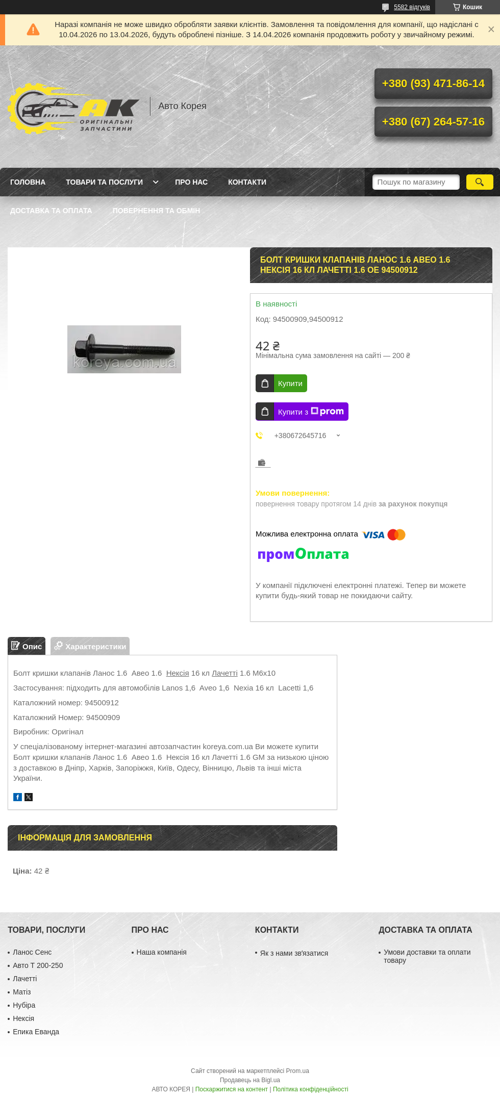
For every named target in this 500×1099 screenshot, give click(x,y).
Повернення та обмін (157, 211)
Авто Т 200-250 (38, 965)
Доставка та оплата (51, 211)
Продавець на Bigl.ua (250, 1080)
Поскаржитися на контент (231, 1089)
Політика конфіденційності (310, 1089)
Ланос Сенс (32, 952)
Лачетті (225, 673)
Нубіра (24, 1005)
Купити (290, 383)
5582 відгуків (412, 7)
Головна (27, 182)
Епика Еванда (36, 1032)
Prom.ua (297, 1071)
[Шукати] (479, 182)
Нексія (177, 673)
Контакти (247, 182)
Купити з (311, 411)
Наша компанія (162, 952)
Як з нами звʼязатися (294, 953)
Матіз (22, 992)
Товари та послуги (104, 182)
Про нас (191, 182)
